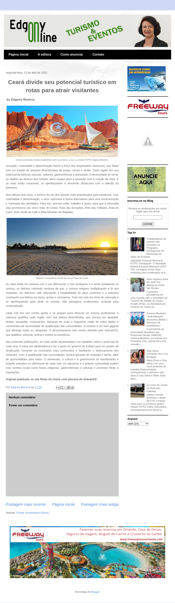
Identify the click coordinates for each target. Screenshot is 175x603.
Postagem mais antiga (100, 504)
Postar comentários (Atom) (32, 512)
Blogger (95, 591)
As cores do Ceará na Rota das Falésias (156, 388)
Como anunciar (71, 54)
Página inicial (18, 54)
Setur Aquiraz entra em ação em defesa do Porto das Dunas (157, 284)
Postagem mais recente (26, 504)
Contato (98, 54)
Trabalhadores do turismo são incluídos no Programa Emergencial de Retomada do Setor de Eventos (148, 247)
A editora (44, 54)
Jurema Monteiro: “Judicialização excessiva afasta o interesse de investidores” (156, 319)
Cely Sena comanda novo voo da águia (157, 353)
